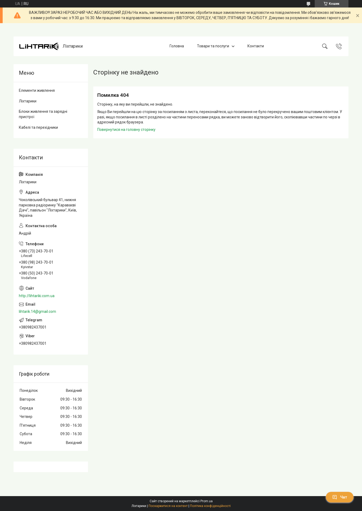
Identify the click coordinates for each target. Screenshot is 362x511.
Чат (339, 497)
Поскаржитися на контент (168, 506)
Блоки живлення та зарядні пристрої (43, 114)
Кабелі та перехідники (38, 127)
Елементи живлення (37, 90)
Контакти (255, 46)
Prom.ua (206, 501)
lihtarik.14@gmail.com (37, 311)
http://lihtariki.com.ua (36, 296)
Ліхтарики (27, 101)
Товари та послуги (213, 46)
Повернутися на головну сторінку (126, 129)
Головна (177, 46)
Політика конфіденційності (210, 506)
